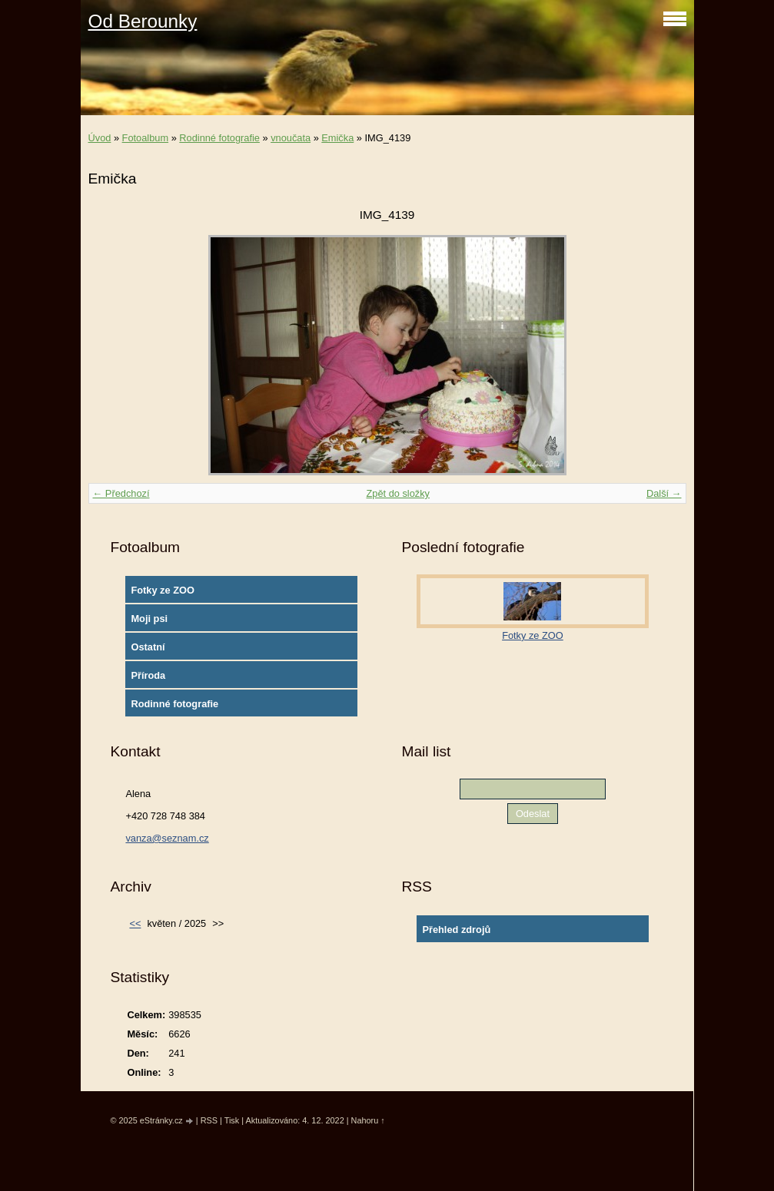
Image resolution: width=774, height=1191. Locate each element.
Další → (664, 493)
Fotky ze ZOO (162, 590)
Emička (337, 138)
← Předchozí (121, 493)
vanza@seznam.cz (166, 838)
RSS (209, 1120)
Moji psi (149, 618)
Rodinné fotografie (219, 138)
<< (135, 923)
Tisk (232, 1120)
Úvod (99, 138)
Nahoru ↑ (368, 1120)
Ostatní (147, 647)
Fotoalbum (145, 138)
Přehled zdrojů (456, 929)
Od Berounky (143, 21)
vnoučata (291, 138)
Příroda (148, 675)
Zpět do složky (398, 493)
